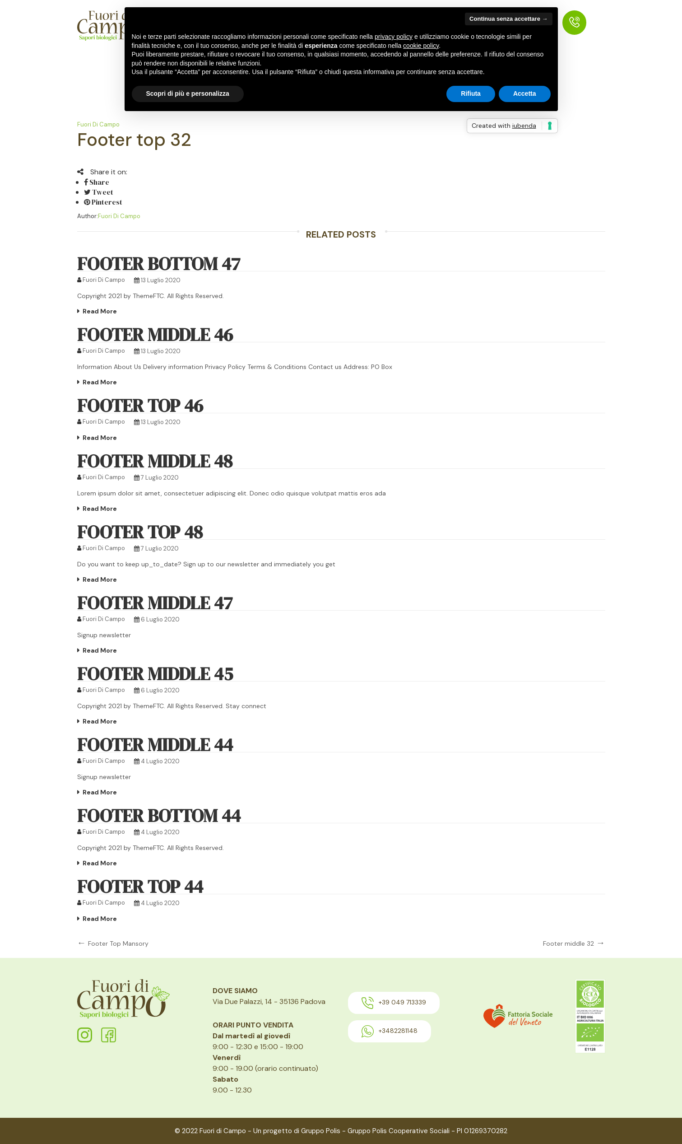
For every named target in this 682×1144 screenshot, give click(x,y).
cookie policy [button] (421, 45)
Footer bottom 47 (158, 264)
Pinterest (103, 202)
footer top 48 (140, 532)
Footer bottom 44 (159, 815)
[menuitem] (574, 22)
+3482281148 (390, 1031)
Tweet (98, 192)
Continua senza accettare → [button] (508, 18)
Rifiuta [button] (471, 93)
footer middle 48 (154, 461)
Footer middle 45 (155, 674)
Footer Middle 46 (155, 334)
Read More (100, 311)
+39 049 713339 (394, 1003)
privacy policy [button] (394, 36)
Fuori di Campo (98, 124)
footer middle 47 (154, 603)
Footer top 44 (140, 886)
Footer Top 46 (140, 405)
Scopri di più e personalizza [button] (187, 93)
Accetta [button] (524, 93)
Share (96, 182)
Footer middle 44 (155, 745)
